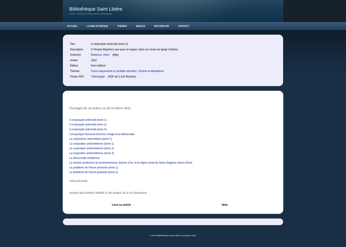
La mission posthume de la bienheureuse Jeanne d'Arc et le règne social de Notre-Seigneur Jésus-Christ (130, 162)
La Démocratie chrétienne (84, 158)
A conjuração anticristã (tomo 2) (88, 124)
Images (140, 26)
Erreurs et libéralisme (151, 71)
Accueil (72, 26)
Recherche (161, 26)
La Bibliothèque (97, 26)
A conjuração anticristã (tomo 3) (88, 129)
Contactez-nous (188, 235)
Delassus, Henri (100, 54)
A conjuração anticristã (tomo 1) (88, 119)
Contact (184, 26)
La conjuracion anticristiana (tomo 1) (90, 138)
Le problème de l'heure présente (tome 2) (93, 172)
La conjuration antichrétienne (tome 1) (91, 143)
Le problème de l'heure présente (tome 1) (93, 167)
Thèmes (122, 26)
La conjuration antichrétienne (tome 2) (91, 148)
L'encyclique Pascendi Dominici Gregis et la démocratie (101, 134)
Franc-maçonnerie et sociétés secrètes (114, 71)
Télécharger (98, 76)
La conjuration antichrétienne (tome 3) (91, 153)
